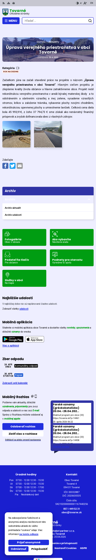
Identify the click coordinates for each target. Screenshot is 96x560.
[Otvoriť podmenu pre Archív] (89, 188)
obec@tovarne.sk (72, 501)
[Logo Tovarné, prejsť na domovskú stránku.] (48, 12)
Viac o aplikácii (10, 334)
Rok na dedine (10, 60)
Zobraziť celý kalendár (15, 372)
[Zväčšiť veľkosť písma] (85, 3)
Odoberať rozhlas (22, 415)
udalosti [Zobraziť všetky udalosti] (23, 297)
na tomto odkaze (28, 534)
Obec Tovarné (57, 523)
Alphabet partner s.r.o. (62, 520)
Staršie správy (61, 435)
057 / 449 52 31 (71, 498)
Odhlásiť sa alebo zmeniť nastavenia (23, 429)
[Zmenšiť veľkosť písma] (81, 3)
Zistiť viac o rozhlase (23, 423)
